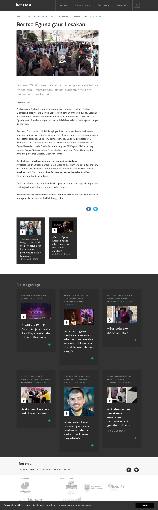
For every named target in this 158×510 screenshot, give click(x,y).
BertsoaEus (28, 4)
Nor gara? (23, 469)
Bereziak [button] (122, 5)
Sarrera (63, 5)
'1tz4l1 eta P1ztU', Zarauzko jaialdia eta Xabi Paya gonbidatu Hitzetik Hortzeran (35, 331)
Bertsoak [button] (103, 5)
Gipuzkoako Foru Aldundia (95, 487)
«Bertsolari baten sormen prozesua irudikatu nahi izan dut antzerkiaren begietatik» (77, 430)
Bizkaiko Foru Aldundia (119, 487)
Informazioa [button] (82, 5)
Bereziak (57, 469)
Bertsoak (47, 469)
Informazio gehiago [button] (82, 505)
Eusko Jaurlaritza (71, 487)
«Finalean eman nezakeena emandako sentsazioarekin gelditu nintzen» (118, 417)
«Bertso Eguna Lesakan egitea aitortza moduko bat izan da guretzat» (61, 244)
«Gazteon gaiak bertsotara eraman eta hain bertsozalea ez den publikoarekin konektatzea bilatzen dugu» (79, 341)
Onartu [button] (145, 505)
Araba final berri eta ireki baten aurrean (35, 411)
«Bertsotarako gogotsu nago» (117, 330)
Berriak (67, 469)
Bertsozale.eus (27, 487)
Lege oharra (35, 469)
